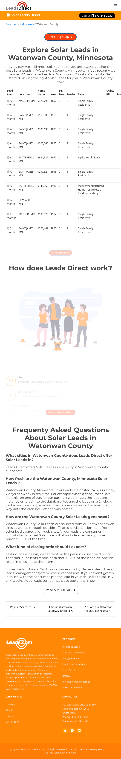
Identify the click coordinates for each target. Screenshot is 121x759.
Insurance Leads (71, 646)
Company (11, 704)
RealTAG (66, 675)
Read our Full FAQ (60, 591)
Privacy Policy (97, 749)
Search (23, 382)
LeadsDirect (68, 670)
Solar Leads (12, 24)
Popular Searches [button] (22, 608)
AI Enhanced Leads (72, 687)
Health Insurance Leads (74, 664)
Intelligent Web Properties (76, 681)
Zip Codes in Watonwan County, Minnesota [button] (98, 610)
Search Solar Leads (60, 414)
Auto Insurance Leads (73, 652)
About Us (10, 710)
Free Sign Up (60, 38)
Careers (10, 715)
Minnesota (28, 24)
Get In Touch (12, 721)
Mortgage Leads (70, 658)
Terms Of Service (78, 749)
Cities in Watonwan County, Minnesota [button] (60, 610)
